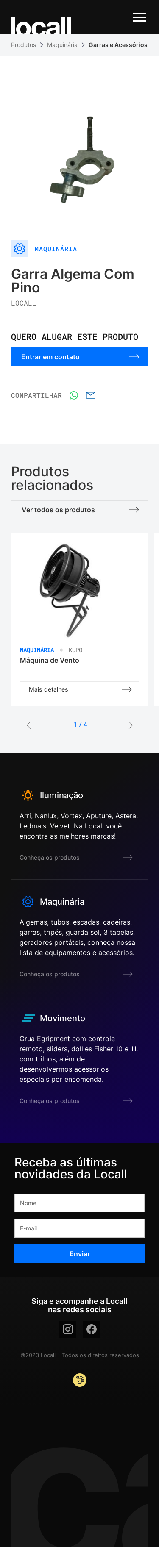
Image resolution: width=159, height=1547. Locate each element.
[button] (40, 726)
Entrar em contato (80, 357)
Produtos (23, 44)
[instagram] (67, 1329)
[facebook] (91, 1329)
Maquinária (62, 44)
